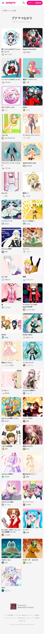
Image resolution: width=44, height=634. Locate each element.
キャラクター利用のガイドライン (24, 615)
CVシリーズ (30, 618)
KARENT (37, 618)
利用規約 (36, 615)
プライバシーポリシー (10, 618)
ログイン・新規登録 (34, 3)
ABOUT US (22, 621)
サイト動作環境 (9, 615)
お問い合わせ (21, 618)
